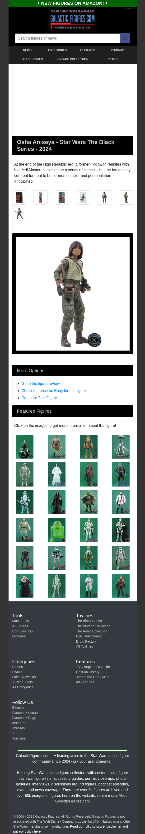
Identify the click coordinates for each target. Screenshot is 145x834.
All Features (85, 682)
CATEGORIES (57, 50)
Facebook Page (24, 718)
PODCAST (118, 50)
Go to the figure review (41, 384)
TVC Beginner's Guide (93, 667)
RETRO (113, 59)
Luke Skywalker (24, 677)
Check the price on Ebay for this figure (54, 391)
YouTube (19, 738)
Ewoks (17, 672)
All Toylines (84, 646)
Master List (20, 621)
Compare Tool (22, 631)
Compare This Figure (39, 398)
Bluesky (18, 707)
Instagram (20, 723)
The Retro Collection (91, 631)
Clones (17, 667)
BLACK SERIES (32, 59)
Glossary (19, 636)
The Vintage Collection (93, 626)
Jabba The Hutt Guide (93, 677)
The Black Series (89, 621)
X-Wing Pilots (22, 682)
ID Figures (20, 626)
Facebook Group (25, 713)
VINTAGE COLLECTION (73, 59)
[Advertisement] (72, 99)
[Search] (125, 38)
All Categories (23, 687)
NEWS (27, 50)
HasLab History (87, 672)
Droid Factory (86, 641)
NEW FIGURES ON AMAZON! (73, 3)
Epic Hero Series (89, 636)
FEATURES (87, 50)
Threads (18, 728)
